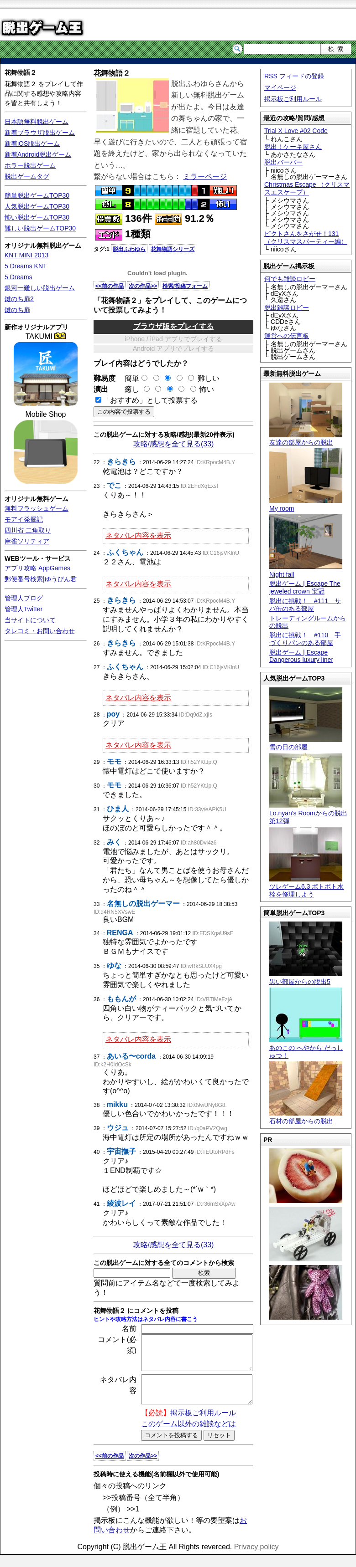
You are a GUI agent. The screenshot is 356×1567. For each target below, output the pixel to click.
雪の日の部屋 (305, 743)
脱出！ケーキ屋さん (293, 146)
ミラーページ (205, 176)
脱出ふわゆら (129, 249)
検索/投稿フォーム (185, 286)
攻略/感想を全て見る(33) (173, 444)
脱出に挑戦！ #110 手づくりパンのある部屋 (305, 638)
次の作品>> (143, 286)
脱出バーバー (283, 162)
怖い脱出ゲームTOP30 (37, 217)
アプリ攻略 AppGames (37, 568)
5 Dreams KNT (26, 266)
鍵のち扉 (17, 309)
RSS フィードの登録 (294, 76)
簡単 (132, 378)
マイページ (280, 87)
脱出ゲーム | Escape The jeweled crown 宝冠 (304, 587)
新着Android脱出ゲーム (38, 154)
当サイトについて (30, 620)
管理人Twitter (23, 609)
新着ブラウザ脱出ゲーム (40, 132)
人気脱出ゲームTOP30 (37, 206)
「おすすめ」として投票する (150, 400)
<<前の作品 (109, 286)
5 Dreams (18, 277)
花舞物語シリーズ (172, 249)
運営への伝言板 (286, 335)
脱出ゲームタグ (27, 176)
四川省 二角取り (28, 530)
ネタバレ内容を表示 (138, 535)
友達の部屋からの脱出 (305, 438)
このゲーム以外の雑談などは (188, 1436)
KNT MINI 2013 (26, 255)
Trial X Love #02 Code (296, 130)
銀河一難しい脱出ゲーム (40, 288)
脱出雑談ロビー (286, 307)
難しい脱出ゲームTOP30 (40, 228)
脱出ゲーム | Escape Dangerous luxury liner (301, 656)
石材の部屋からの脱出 (305, 1117)
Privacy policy (256, 1559)
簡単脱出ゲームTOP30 (37, 195)
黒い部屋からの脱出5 (305, 977)
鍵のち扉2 (19, 298)
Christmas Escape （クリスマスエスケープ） (307, 188)
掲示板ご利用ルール (293, 98)
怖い (206, 389)
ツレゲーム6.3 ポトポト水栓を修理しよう (306, 887)
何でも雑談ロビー (289, 278)
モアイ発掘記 (24, 519)
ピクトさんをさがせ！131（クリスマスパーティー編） (305, 237)
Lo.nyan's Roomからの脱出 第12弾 (308, 813)
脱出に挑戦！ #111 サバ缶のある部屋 (305, 604)
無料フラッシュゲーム (36, 508)
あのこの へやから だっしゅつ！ (306, 1047)
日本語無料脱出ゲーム (36, 121)
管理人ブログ (24, 598)
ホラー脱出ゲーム (30, 165)
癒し (128, 389)
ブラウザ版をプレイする (173, 326)
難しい (209, 378)
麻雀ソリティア (27, 541)
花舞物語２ (21, 72)
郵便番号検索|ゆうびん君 (41, 579)
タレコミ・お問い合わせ (40, 631)
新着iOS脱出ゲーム (32, 143)
